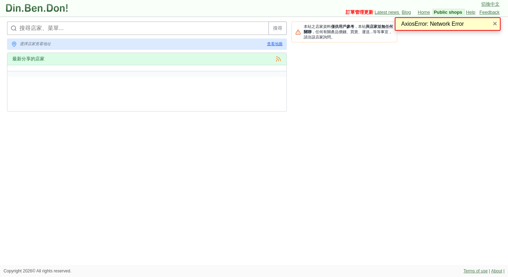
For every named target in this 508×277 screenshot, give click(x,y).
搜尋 (277, 28)
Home (424, 12)
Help (471, 12)
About (496, 271)
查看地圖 (275, 44)
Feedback (489, 12)
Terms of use (476, 271)
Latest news (387, 12)
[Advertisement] (135, 133)
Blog (406, 12)
